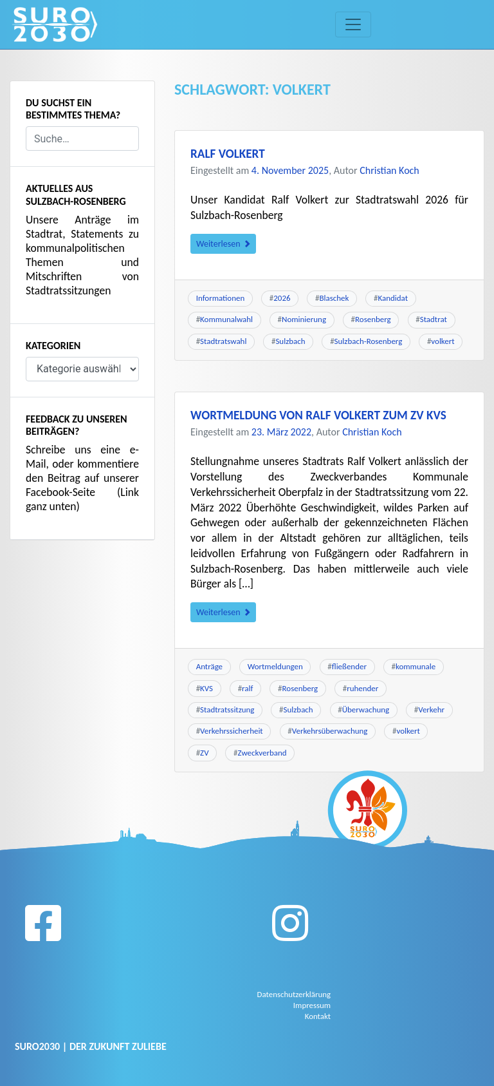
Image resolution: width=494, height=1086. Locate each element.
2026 (281, 298)
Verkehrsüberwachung (330, 731)
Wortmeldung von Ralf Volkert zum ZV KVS (318, 415)
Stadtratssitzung (227, 709)
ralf (247, 688)
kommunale (415, 666)
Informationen (220, 298)
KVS (206, 688)
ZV (204, 752)
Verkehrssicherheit (231, 731)
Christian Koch (389, 170)
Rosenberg (373, 319)
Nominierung (304, 319)
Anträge (209, 666)
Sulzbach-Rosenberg (368, 341)
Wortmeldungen (275, 666)
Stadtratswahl (223, 341)
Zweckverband (262, 752)
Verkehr (431, 709)
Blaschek (334, 298)
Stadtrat (433, 319)
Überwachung (365, 709)
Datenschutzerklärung (296, 993)
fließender (349, 666)
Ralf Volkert (227, 153)
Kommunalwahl (226, 319)
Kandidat (393, 298)
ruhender (362, 688)
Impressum (313, 1004)
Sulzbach (290, 341)
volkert (442, 341)
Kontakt (318, 1014)
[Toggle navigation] (353, 24)
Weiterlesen (223, 243)
